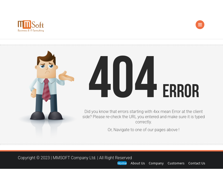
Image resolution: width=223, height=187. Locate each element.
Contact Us (196, 163)
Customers (176, 163)
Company (156, 163)
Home (122, 163)
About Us (138, 163)
